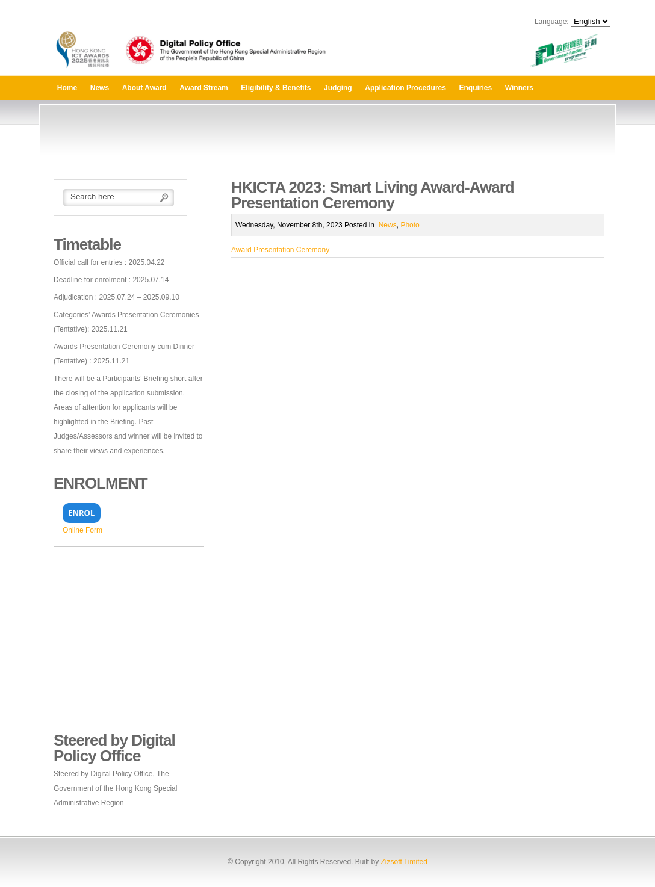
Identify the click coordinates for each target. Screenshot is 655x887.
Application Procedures (405, 88)
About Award (144, 88)
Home (67, 88)
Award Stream (203, 88)
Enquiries (475, 88)
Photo (409, 225)
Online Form (82, 530)
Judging (338, 88)
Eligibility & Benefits (276, 88)
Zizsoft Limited (403, 862)
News (99, 88)
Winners (519, 88)
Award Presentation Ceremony (280, 250)
